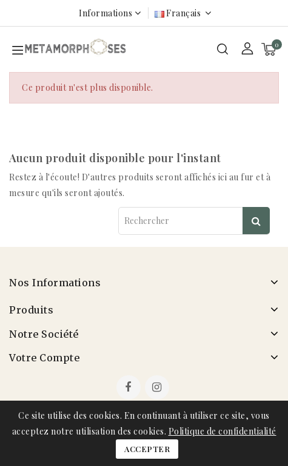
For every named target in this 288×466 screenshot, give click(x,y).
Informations (105, 13)
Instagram (158, 388)
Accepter (147, 449)
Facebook (129, 388)
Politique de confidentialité (222, 431)
